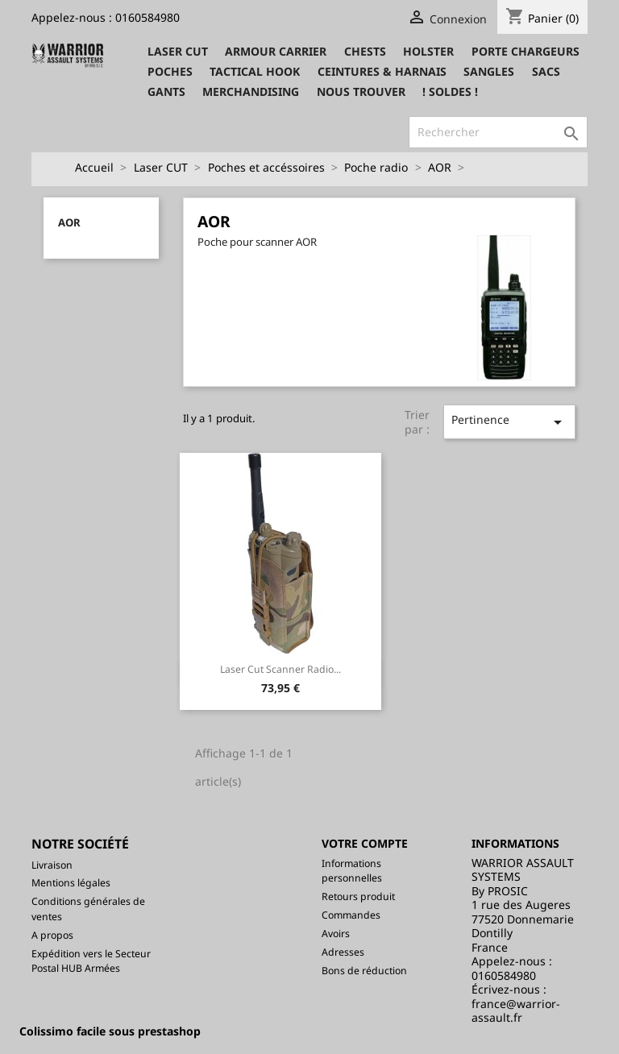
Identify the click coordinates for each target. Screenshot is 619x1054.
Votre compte (365, 843)
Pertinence (509, 422)
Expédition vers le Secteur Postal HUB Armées (91, 961)
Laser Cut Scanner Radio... (280, 669)
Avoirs (336, 933)
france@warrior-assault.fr (516, 1011)
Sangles (488, 71)
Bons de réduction (364, 970)
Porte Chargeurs (526, 51)
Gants (166, 91)
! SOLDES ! (450, 91)
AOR (69, 222)
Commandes (351, 915)
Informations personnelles (352, 871)
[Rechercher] (498, 132)
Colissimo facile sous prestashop (110, 1031)
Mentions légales (70, 883)
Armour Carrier (275, 51)
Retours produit (358, 896)
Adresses (343, 952)
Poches (170, 71)
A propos (52, 935)
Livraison (52, 865)
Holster (428, 51)
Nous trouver (361, 91)
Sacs (546, 71)
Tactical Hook (255, 71)
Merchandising (250, 91)
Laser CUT (177, 51)
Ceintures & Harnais (382, 71)
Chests (365, 51)
